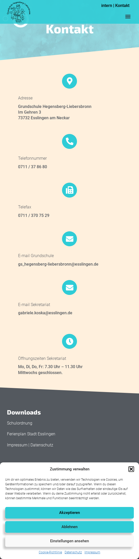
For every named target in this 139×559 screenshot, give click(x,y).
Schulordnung (19, 423)
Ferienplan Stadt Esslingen (31, 433)
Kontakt (122, 5)
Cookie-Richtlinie (50, 552)
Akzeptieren (69, 512)
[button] (131, 469)
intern (106, 5)
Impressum (92, 552)
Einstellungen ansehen (69, 541)
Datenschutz (73, 552)
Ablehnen (69, 526)
